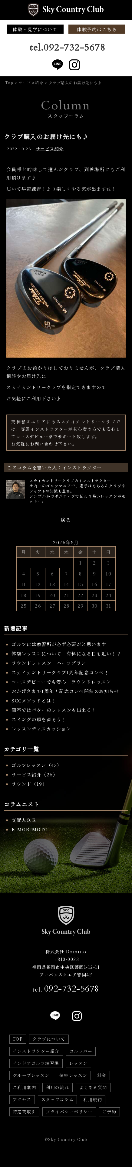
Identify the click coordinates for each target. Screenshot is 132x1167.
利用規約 (92, 1099)
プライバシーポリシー (69, 1112)
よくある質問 (93, 1087)
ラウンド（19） (29, 784)
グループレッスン (31, 1075)
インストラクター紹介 (36, 1051)
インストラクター (82, 467)
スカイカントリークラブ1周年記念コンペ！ (60, 672)
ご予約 (109, 1112)
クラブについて (48, 1039)
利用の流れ (57, 1087)
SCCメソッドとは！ (34, 700)
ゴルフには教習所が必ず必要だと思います (59, 644)
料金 (102, 1075)
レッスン (78, 1063)
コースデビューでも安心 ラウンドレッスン (61, 682)
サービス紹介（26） (35, 774)
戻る (66, 520)
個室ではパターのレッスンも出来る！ (54, 710)
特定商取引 (24, 1112)
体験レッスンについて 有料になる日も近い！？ (66, 653)
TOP (18, 1039)
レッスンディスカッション (41, 728)
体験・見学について (35, 29)
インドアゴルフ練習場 (36, 1063)
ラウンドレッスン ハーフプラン (49, 663)
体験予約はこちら (97, 29)
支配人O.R (24, 820)
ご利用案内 (24, 1087)
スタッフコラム (57, 1099)
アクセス (22, 1099)
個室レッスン (73, 1075)
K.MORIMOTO (30, 829)
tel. (66, 989)
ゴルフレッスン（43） (37, 765)
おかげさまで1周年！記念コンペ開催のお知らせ (65, 691)
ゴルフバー (81, 1051)
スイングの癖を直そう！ (39, 719)
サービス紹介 (50, 149)
